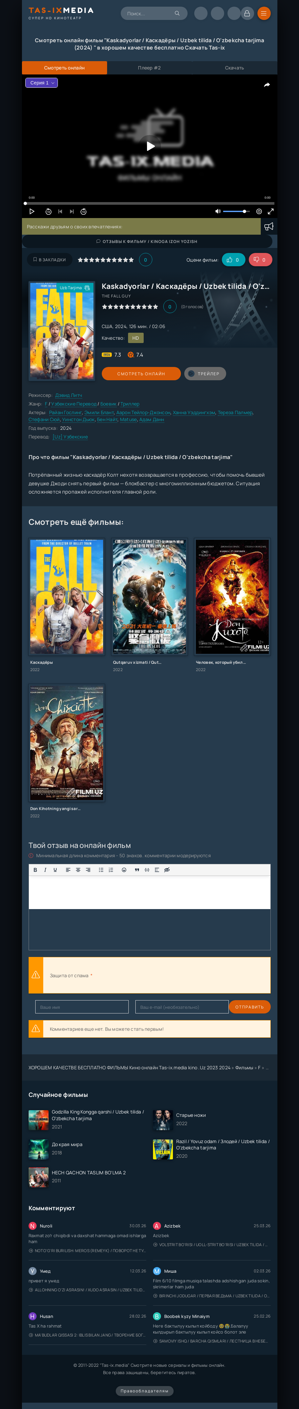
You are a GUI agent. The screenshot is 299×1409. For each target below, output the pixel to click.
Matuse (128, 419)
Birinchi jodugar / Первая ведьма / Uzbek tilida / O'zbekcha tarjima (212, 1296)
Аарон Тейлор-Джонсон (143, 412)
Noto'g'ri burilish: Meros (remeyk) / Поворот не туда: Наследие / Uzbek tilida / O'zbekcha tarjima (87, 1250)
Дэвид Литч (68, 395)
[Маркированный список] (101, 870)
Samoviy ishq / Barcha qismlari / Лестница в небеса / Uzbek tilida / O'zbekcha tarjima (212, 1341)
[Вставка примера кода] (147, 870)
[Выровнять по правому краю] (88, 870)
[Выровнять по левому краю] (68, 870)
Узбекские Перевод (73, 404)
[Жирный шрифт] (35, 870)
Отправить (49, 1007)
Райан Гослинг (65, 412)
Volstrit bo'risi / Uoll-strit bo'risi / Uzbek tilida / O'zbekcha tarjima (212, 1244)
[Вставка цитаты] (137, 870)
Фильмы (244, 1067)
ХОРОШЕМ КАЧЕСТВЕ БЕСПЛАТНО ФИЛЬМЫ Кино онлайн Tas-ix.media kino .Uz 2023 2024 (130, 1067)
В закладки (50, 260)
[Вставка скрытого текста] (167, 870)
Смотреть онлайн (132, 374)
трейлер (186, 373)
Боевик (108, 404)
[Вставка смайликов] (124, 870)
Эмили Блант (99, 412)
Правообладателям (145, 1391)
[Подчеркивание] (55, 870)
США (107, 326)
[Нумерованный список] (111, 870)
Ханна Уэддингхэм (194, 412)
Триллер (129, 404)
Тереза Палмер (235, 412)
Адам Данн (151, 419)
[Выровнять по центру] (78, 870)
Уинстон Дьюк (78, 419)
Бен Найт (107, 419)
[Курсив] (45, 870)
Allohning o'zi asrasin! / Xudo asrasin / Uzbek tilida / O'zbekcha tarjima (87, 1290)
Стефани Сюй (44, 419)
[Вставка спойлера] (157, 870)
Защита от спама (69, 975)
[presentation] (167, 975)
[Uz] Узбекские (70, 436)
